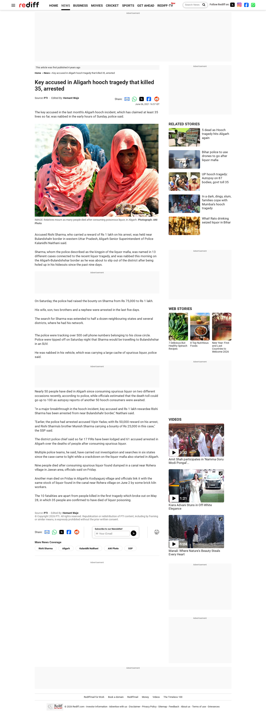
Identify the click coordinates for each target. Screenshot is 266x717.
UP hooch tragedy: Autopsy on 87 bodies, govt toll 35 (215, 178)
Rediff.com (78, 706)
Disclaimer (134, 706)
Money (145, 697)
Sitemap (162, 706)
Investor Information (96, 706)
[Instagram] (239, 4)
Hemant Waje (71, 97)
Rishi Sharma (46, 548)
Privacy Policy (149, 706)
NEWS (65, 5)
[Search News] (202, 5)
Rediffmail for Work (94, 697)
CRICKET (112, 5)
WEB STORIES (180, 309)
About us (185, 706)
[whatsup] (253, 4)
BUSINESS (80, 5)
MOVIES (97, 5)
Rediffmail (132, 697)
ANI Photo (113, 548)
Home (38, 73)
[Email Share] (126, 99)
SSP (130, 548)
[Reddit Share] (155, 99)
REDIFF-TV (165, 5)
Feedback (174, 706)
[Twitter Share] (141, 99)
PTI (46, 97)
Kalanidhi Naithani (88, 548)
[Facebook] (246, 4)
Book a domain (116, 697)
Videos (156, 697)
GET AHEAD (145, 5)
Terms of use (199, 706)
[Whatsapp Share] (133, 99)
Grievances (214, 706)
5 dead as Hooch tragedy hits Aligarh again (215, 134)
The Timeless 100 (172, 697)
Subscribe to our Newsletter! (108, 529)
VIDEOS (175, 419)
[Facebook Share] (148, 99)
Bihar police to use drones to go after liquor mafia (215, 156)
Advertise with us (118, 706)
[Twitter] (232, 4)
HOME (53, 5)
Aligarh (66, 548)
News (47, 73)
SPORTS (128, 5)
